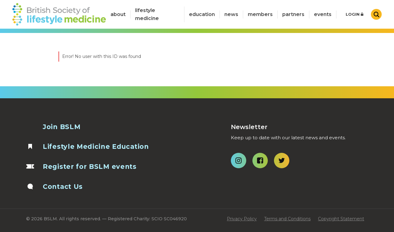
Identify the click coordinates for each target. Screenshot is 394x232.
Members (260, 14)
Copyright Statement (341, 219)
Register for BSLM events (90, 166)
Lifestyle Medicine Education (96, 146)
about (118, 14)
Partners (293, 14)
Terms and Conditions (287, 219)
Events (323, 14)
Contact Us (63, 186)
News (231, 14)
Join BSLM (61, 127)
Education (202, 14)
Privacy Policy (242, 219)
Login (354, 14)
